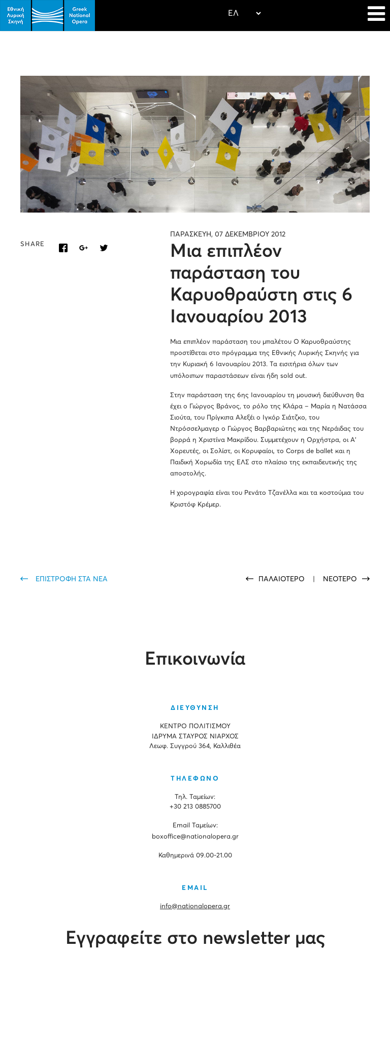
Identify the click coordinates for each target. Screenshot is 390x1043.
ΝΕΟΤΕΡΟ (340, 579)
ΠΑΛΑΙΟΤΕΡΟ (282, 579)
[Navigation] (376, 15)
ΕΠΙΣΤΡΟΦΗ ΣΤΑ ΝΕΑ (72, 579)
